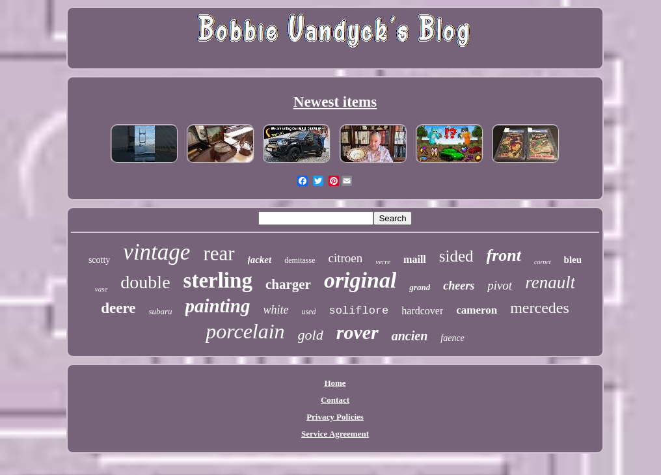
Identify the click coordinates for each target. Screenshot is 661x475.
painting (217, 305)
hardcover (422, 310)
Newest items (335, 102)
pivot (499, 285)
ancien (410, 336)
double (145, 282)
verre (382, 261)
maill (414, 259)
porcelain (245, 331)
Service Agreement (335, 434)
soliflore (358, 311)
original (360, 280)
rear (218, 253)
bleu (573, 259)
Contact (335, 400)
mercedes (539, 307)
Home (334, 383)
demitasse (299, 260)
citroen (346, 258)
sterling (217, 280)
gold (310, 335)
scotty (99, 260)
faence (452, 338)
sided (456, 256)
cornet (542, 261)
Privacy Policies (335, 417)
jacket (260, 259)
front (504, 255)
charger (288, 284)
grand (419, 287)
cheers (458, 285)
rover (357, 332)
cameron (476, 310)
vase (101, 289)
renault (550, 282)
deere (118, 308)
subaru (160, 311)
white (275, 309)
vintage (156, 252)
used (308, 311)
